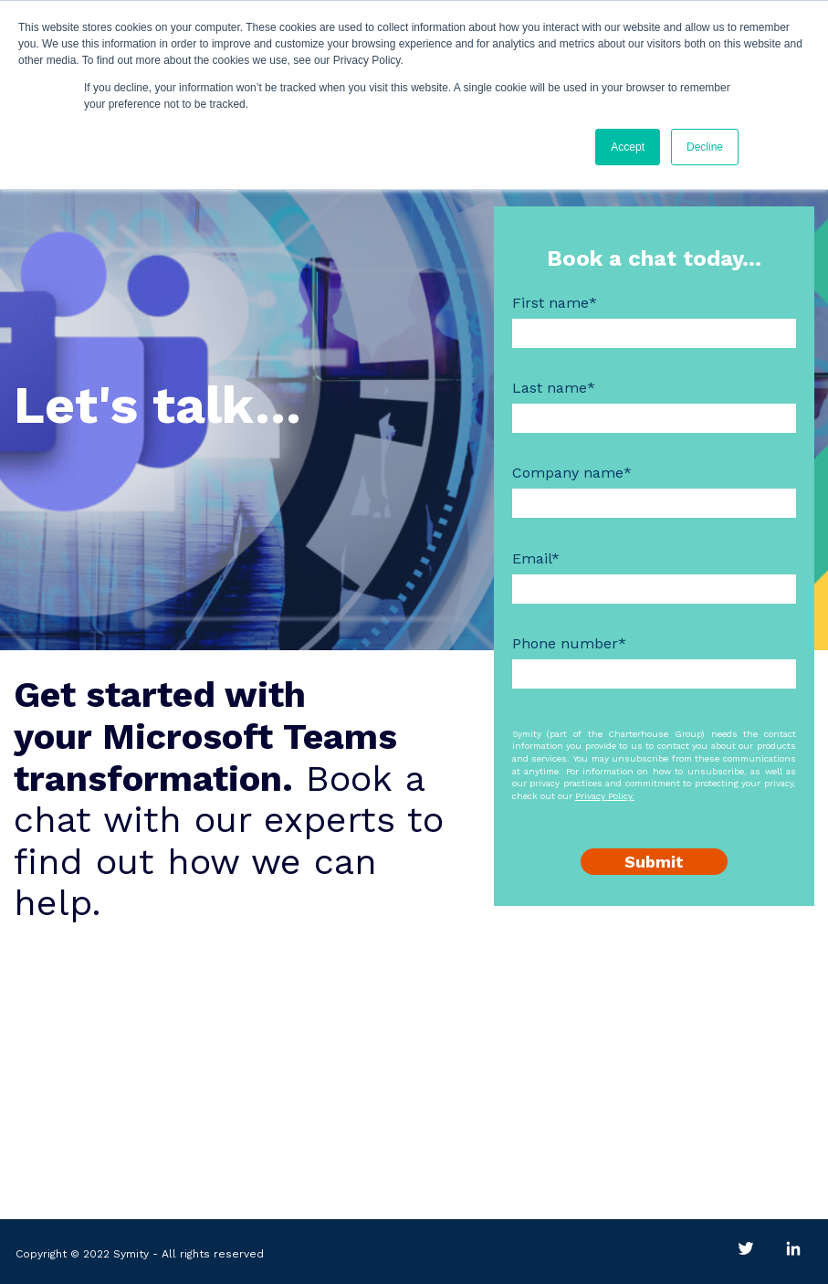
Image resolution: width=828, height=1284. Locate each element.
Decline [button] (705, 147)
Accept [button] (628, 147)
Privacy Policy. (604, 796)
